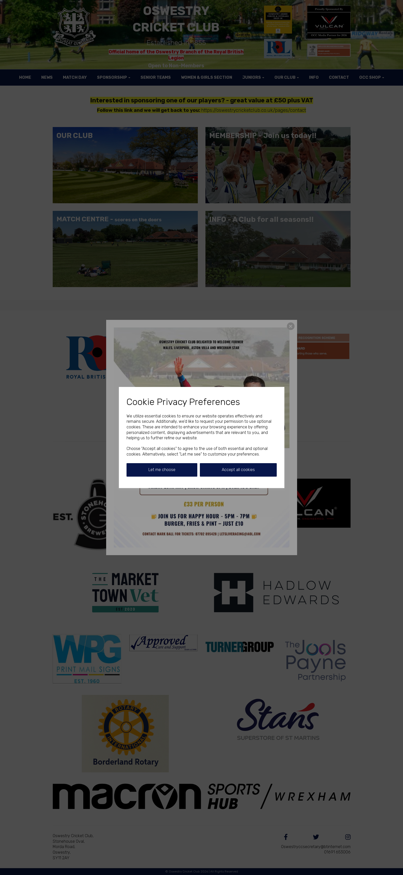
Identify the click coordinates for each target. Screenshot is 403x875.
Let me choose (161, 469)
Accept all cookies (238, 469)
